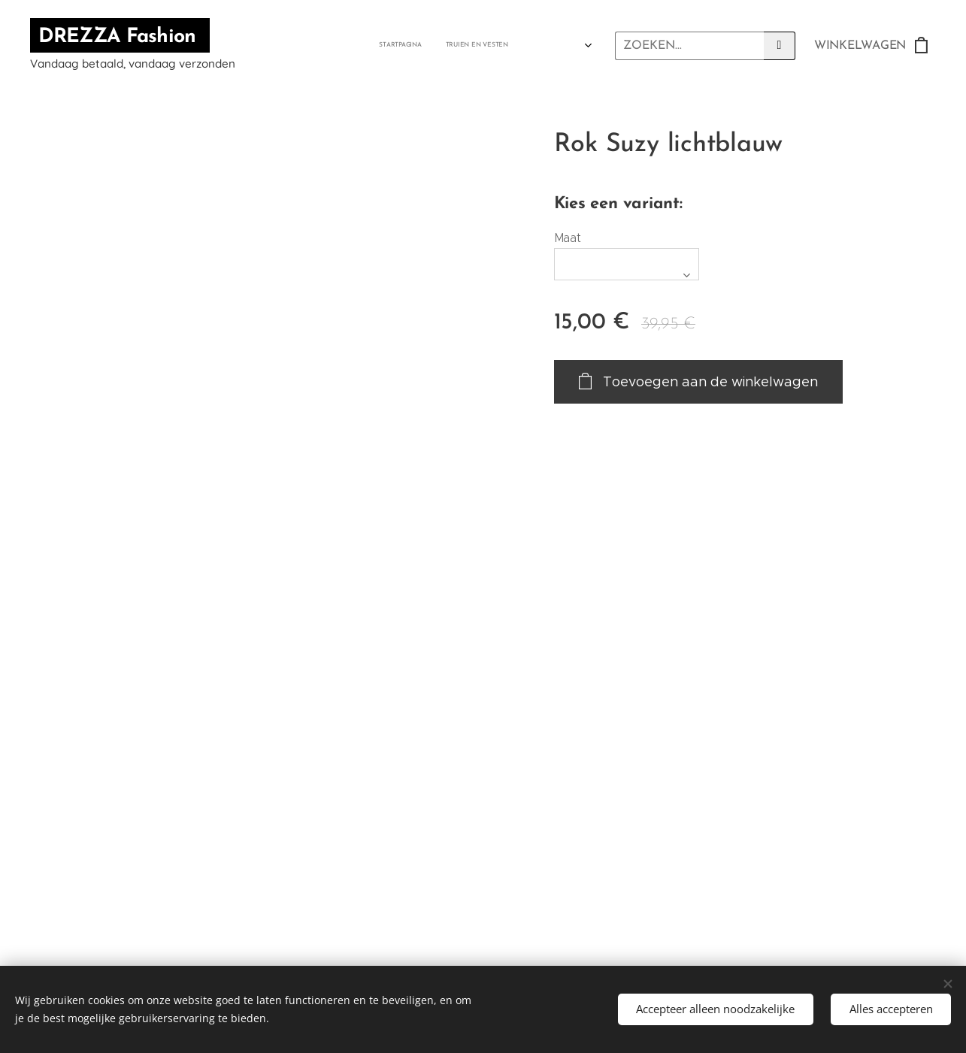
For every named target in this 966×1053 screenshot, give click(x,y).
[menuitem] (273, 46)
